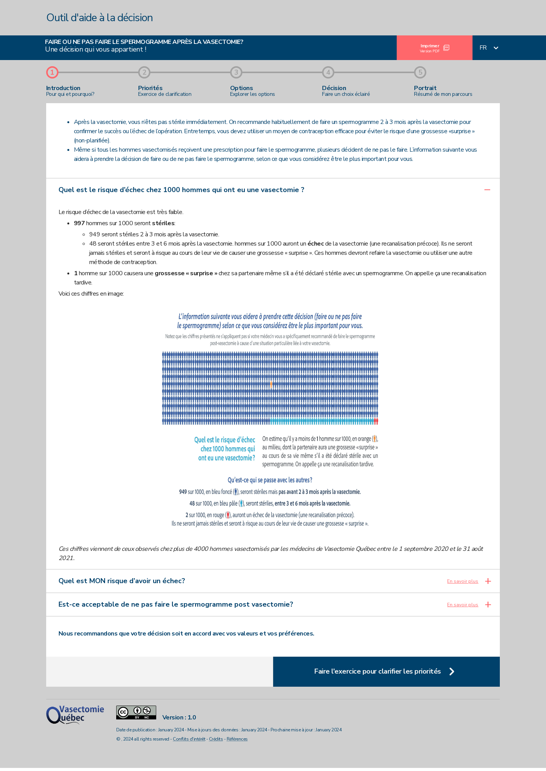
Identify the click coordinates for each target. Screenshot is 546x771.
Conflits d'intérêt (189, 742)
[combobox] (487, 47)
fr (483, 47)
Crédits (216, 742)
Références (237, 742)
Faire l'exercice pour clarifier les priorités (387, 675)
